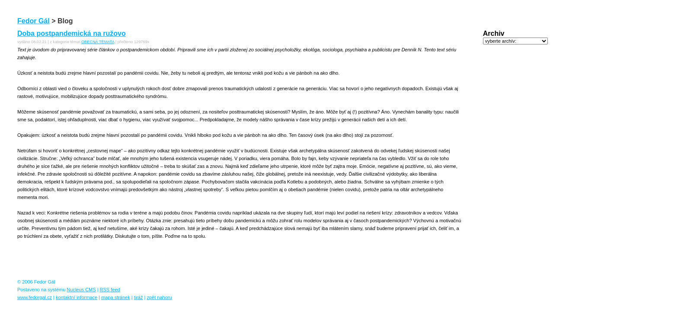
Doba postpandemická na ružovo (71, 33)
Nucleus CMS (81, 289)
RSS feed (110, 289)
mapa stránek (115, 297)
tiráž (138, 297)
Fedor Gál (33, 21)
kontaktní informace (76, 297)
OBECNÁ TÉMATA (97, 42)
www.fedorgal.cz (34, 297)
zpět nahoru (159, 297)
